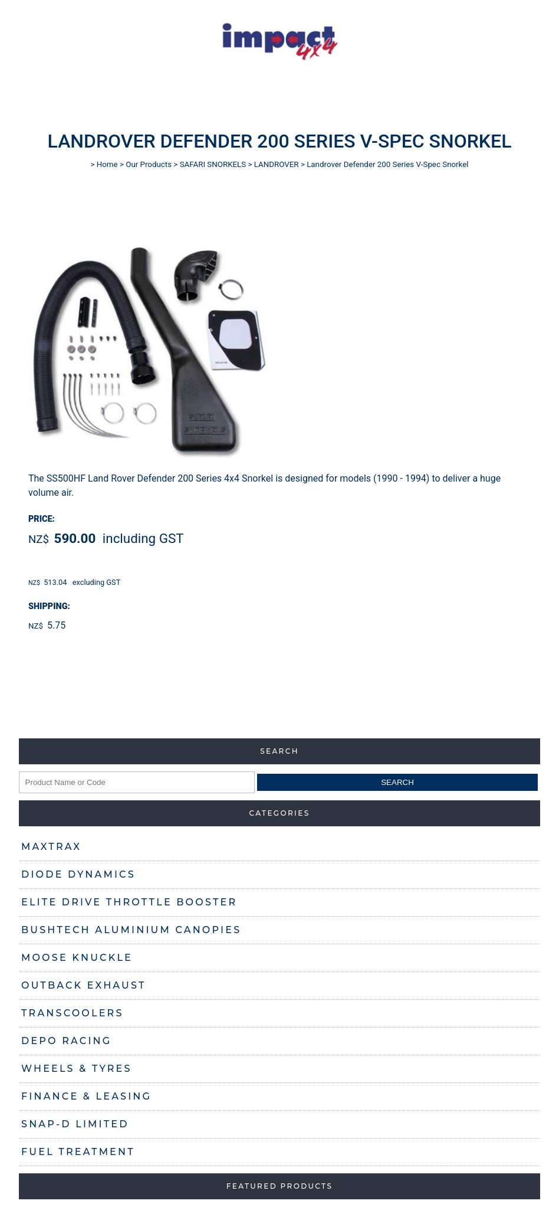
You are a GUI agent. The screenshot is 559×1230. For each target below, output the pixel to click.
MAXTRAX (51, 846)
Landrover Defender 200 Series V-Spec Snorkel (387, 164)
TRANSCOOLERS (72, 1013)
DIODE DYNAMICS (78, 874)
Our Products (149, 164)
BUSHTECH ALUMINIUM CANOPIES (131, 929)
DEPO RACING (66, 1040)
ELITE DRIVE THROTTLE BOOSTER (129, 902)
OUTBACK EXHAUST (83, 985)
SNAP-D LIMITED (75, 1124)
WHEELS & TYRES (76, 1068)
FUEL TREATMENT (78, 1151)
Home (107, 164)
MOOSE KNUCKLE (77, 957)
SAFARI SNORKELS (213, 164)
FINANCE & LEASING (86, 1096)
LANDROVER (276, 164)
